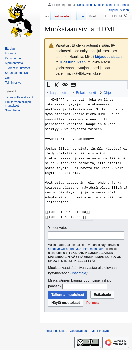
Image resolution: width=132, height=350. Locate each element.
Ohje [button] (107, 93)
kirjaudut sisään (108, 57)
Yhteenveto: (57, 228)
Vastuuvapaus (79, 331)
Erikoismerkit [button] (86, 93)
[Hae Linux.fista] (117, 25)
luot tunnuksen (73, 62)
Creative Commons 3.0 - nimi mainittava (76, 249)
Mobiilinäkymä (100, 331)
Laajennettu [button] (59, 93)
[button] (49, 85)
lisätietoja (79, 273)
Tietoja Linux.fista (55, 331)
